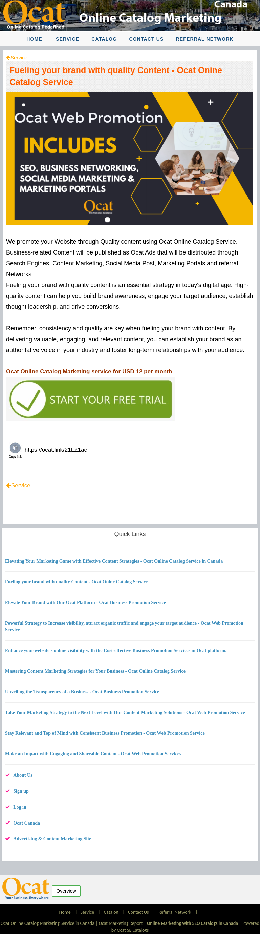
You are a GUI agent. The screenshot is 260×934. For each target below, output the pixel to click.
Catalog (104, 39)
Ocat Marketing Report (121, 923)
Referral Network (205, 39)
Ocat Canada (26, 823)
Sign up (21, 791)
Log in (19, 807)
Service (67, 39)
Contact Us (146, 39)
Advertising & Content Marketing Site (52, 838)
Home (34, 39)
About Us (22, 775)
